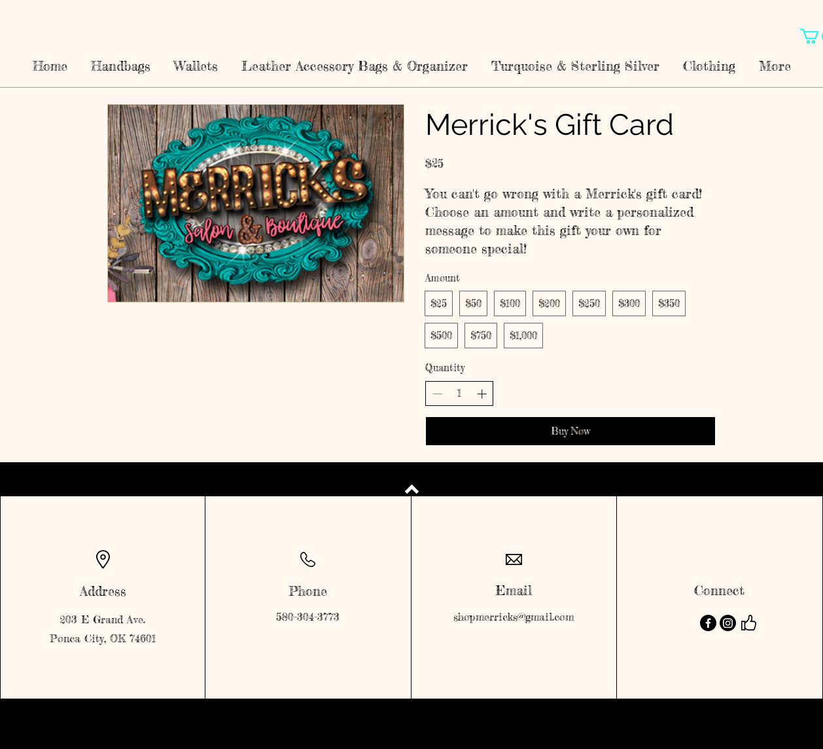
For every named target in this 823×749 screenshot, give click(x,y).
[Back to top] (412, 489)
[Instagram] (728, 623)
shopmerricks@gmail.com (513, 616)
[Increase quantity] (481, 394)
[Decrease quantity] (437, 394)
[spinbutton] (459, 393)
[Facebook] (708, 623)
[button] (120, 60)
